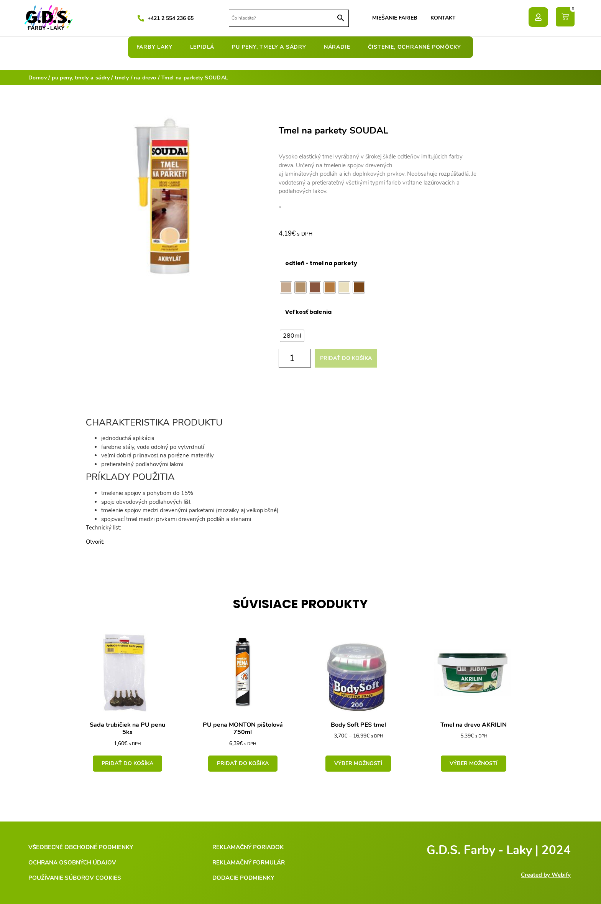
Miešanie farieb (394, 17)
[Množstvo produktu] (295, 358)
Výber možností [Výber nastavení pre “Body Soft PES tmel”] (358, 763)
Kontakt (443, 17)
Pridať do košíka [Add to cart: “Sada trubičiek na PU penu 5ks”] (127, 763)
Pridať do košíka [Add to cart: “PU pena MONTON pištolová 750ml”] (243, 763)
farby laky (156, 47)
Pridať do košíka (346, 358)
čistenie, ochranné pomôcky (416, 47)
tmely (122, 77)
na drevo (145, 77)
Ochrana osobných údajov (72, 862)
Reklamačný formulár (248, 862)
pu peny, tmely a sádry (271, 47)
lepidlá (204, 47)
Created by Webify (546, 875)
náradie (339, 47)
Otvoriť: (95, 542)
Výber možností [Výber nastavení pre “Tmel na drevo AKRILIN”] (474, 763)
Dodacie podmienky (243, 878)
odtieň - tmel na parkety (321, 263)
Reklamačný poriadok (248, 847)
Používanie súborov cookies (74, 878)
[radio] (286, 287)
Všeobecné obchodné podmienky (80, 847)
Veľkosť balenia (308, 312)
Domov (37, 77)
